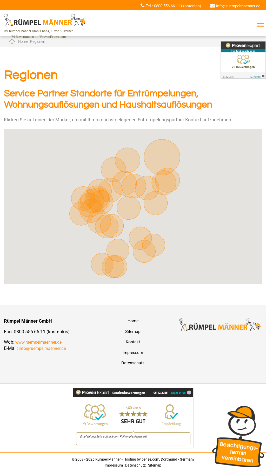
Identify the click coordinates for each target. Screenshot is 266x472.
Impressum (133, 352)
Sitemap (133, 331)
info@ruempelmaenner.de (238, 6)
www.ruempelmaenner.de (38, 342)
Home (133, 320)
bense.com (150, 459)
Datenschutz (132, 362)
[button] (81, 209)
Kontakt (133, 341)
